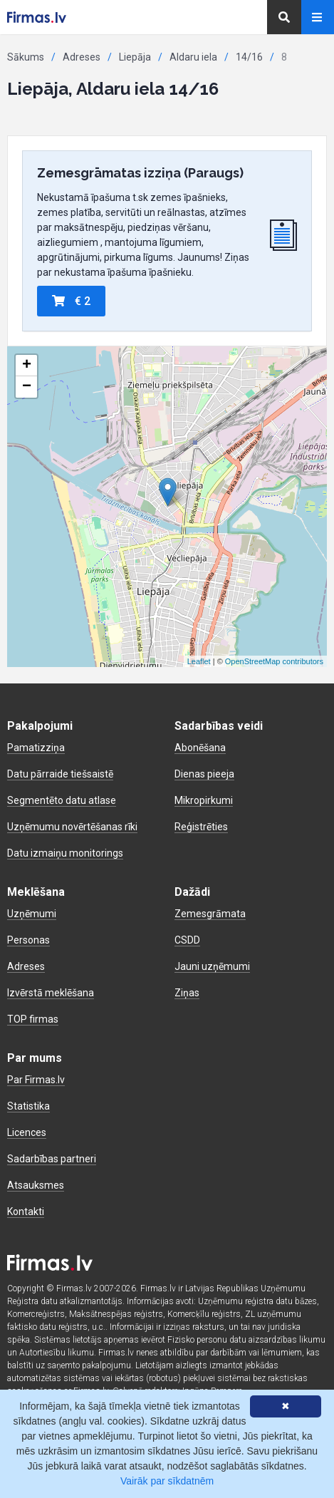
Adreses (81, 57)
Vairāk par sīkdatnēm (167, 1481)
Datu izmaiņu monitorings (65, 853)
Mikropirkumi (203, 800)
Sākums (25, 57)
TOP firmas (32, 1019)
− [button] (26, 387)
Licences (26, 1132)
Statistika (28, 1106)
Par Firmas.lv (36, 1079)
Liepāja (135, 57)
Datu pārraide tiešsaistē (60, 774)
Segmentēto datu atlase (61, 800)
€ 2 (71, 301)
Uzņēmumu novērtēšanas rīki (72, 826)
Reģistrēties (201, 826)
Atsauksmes (35, 1185)
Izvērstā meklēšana (50, 992)
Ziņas (186, 992)
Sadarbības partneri (51, 1158)
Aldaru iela (193, 57)
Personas (28, 940)
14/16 (249, 57)
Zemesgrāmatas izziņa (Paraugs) (140, 172)
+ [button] (26, 365)
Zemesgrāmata (210, 913)
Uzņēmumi (31, 913)
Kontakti (25, 1211)
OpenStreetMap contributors (274, 661)
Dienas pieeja (204, 774)
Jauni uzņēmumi (212, 966)
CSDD (187, 940)
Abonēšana (200, 747)
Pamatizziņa (36, 747)
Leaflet (199, 661)
